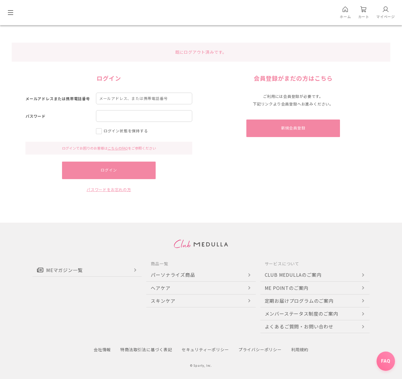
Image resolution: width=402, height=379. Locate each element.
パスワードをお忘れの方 (109, 189)
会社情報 (102, 349)
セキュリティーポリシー (205, 349)
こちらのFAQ (118, 148)
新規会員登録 (293, 128)
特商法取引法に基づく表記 (146, 349)
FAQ (385, 362)
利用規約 (299, 349)
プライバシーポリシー (260, 349)
